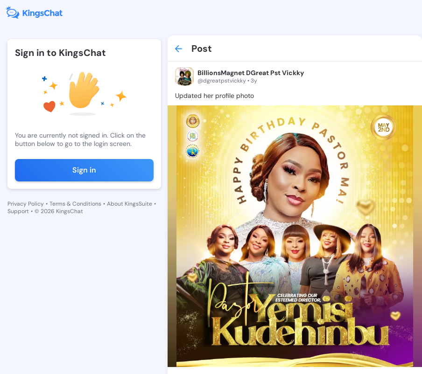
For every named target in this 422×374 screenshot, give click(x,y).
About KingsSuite (129, 204)
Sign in (84, 170)
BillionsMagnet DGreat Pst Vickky (250, 73)
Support (18, 211)
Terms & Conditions (75, 204)
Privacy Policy (25, 204)
